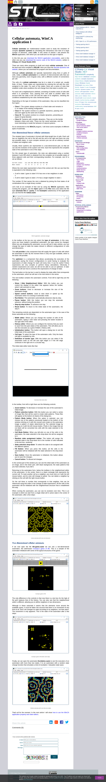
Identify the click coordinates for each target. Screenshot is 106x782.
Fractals (79, 134)
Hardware (78, 191)
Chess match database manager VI (85, 53)
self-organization (84, 91)
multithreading (79, 106)
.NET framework (81, 73)
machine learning (84, 100)
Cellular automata (82, 138)
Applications (79, 185)
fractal (88, 83)
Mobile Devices (81, 170)
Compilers (80, 166)
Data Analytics (80, 117)
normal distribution (88, 106)
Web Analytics (80, 118)
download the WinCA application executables (43, 58)
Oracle (82, 87)
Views (78, 8)
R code (87, 87)
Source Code (79, 180)
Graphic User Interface (83, 165)
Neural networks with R (83, 126)
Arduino (85, 96)
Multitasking (80, 171)
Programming (80, 156)
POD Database (80, 146)
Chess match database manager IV (85, 60)
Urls (90, 8)
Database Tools (81, 187)
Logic (78, 161)
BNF (95, 106)
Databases (78, 141)
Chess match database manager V (85, 56)
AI (91, 89)
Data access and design (83, 142)
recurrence (78, 104)
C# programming (81, 158)
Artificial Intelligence (83, 205)
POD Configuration (82, 148)
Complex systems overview (85, 131)
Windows (82, 83)
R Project (81, 102)
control (82, 108)
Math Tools (80, 188)
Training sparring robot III (82, 44)
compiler (92, 100)
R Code (79, 181)
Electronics (79, 200)
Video (77, 193)
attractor (77, 91)
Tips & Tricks (80, 144)
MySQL (77, 87)
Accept (99, 777)
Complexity (79, 129)
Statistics (77, 89)
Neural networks (81, 136)
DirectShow (80, 195)
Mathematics (80, 163)
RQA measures (86, 104)
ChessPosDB (78, 98)
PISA (91, 85)
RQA (86, 102)
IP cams (77, 108)
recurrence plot (92, 102)
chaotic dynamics (90, 81)
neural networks (87, 98)
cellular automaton (86, 93)
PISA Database (81, 124)
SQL (94, 89)
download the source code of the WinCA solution (43, 60)
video (76, 96)
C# (85, 69)
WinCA (93, 93)
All (89, 14)
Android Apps (81, 208)
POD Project (80, 178)
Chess (77, 151)
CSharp (79, 69)
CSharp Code (80, 183)
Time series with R (82, 127)
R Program (79, 122)
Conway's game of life (41, 549)
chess (89, 96)
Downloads (78, 85)
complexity (90, 74)
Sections (79, 11)
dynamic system (85, 89)
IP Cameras (80, 196)
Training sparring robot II (82, 47)
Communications (82, 168)
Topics (78, 14)
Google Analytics (82, 120)
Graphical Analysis (82, 133)
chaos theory (79, 81)
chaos (77, 83)
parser (80, 96)
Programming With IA (82, 207)
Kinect (76, 102)
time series (86, 85)
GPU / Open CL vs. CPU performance (86, 41)
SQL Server (79, 77)
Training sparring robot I (82, 50)
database (86, 77)
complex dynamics (87, 79)
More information (28, 779)
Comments (92, 11)
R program (92, 87)
